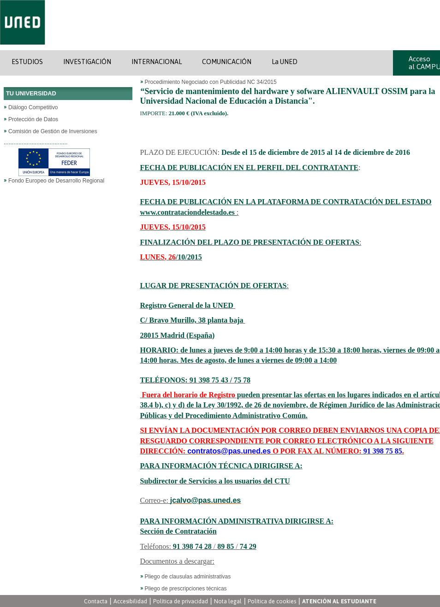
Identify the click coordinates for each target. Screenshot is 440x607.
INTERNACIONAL (156, 61)
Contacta (95, 601)
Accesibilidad (130, 601)
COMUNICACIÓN (226, 61)
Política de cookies (272, 601)
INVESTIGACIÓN (87, 61)
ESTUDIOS (27, 61)
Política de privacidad (180, 601)
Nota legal (228, 601)
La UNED (284, 61)
